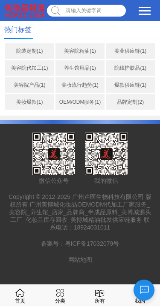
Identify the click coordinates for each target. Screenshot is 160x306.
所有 (99, 295)
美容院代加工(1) (29, 68)
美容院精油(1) (80, 51)
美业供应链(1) (130, 51)
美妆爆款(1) (29, 102)
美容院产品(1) (30, 85)
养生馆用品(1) (80, 68)
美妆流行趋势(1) (80, 85)
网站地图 (80, 259)
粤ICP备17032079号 (92, 243)
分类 (60, 295)
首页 (20, 295)
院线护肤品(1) (130, 68)
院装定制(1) (29, 51)
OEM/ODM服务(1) (80, 102)
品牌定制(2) (130, 102)
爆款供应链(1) (130, 85)
